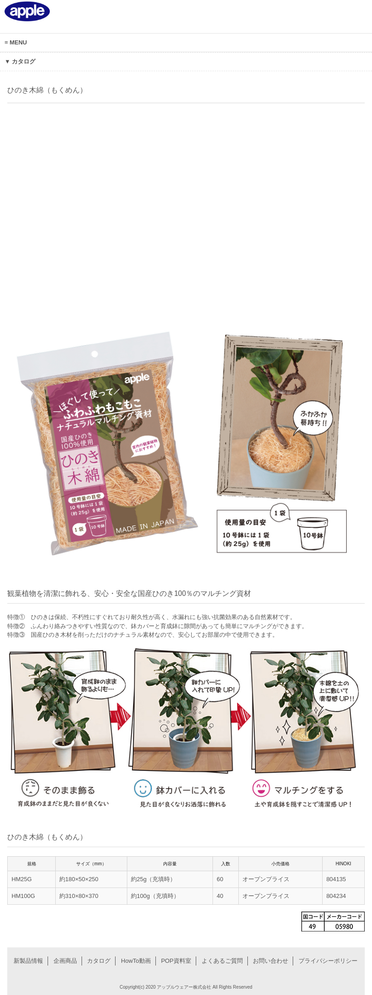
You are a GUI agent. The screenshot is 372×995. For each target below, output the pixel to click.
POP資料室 (176, 960)
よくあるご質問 (222, 960)
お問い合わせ (270, 960)
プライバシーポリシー (328, 960)
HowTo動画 (136, 960)
